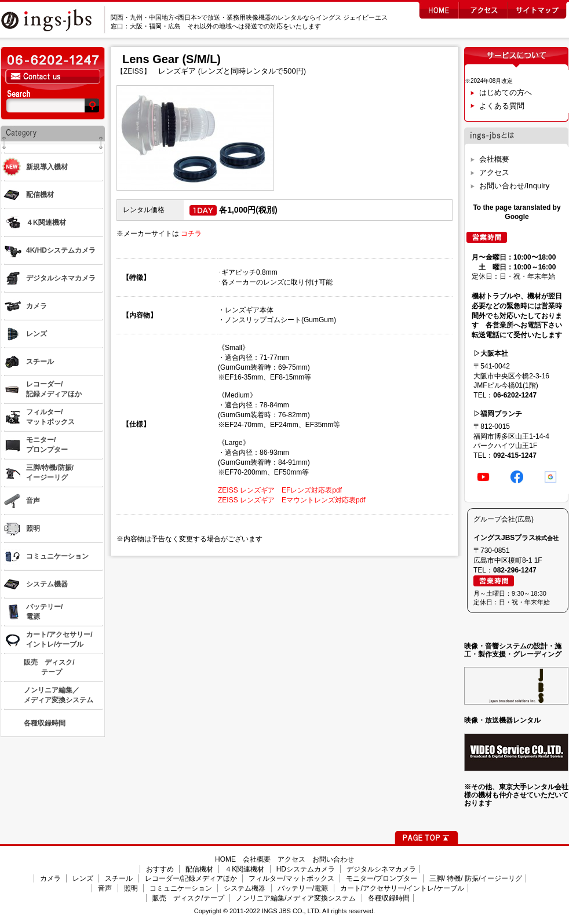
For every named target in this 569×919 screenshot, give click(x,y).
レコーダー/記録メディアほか (191, 878)
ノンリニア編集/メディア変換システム (296, 898)
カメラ (50, 878)
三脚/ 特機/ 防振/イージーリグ (476, 878)
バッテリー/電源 (303, 888)
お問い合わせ (333, 859)
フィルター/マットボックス (291, 878)
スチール (119, 878)
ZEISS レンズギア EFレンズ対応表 (275, 490)
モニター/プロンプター (381, 878)
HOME (225, 859)
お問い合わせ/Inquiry (514, 185)
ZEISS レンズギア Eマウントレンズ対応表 (287, 500)
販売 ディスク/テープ (188, 898)
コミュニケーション (180, 888)
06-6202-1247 (515, 395)
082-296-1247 (515, 570)
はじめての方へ (505, 92)
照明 (131, 888)
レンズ (82, 878)
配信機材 (199, 869)
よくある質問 (501, 105)
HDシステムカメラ (305, 869)
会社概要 (494, 159)
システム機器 (244, 888)
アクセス (494, 172)
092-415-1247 (515, 455)
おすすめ (160, 869)
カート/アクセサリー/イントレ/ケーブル (402, 888)
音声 (105, 888)
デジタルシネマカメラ (381, 869)
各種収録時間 (389, 898)
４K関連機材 (244, 869)
